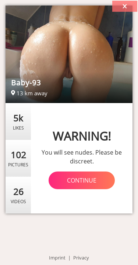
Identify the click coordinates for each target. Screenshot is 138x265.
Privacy (81, 257)
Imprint (57, 257)
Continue (81, 180)
